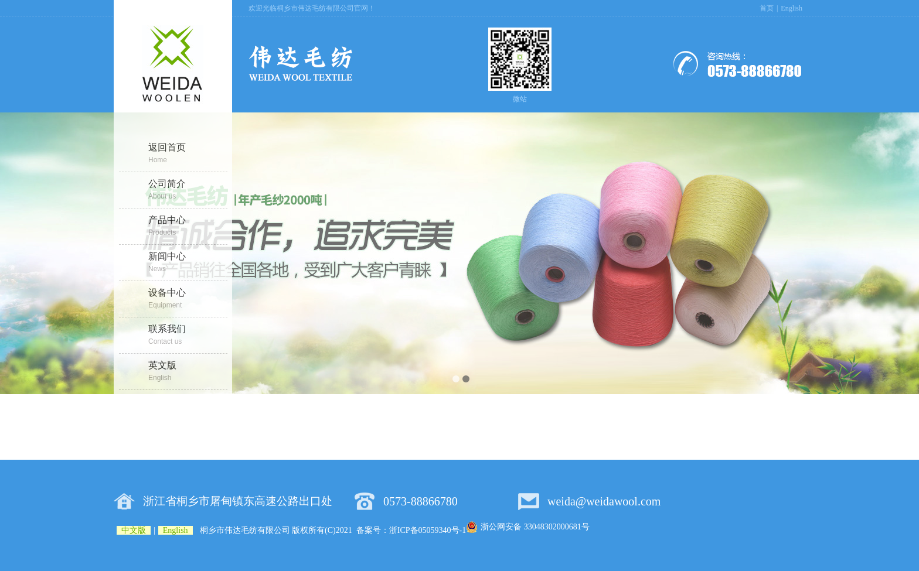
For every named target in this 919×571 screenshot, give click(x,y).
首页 (767, 8)
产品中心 (187, 226)
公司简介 (187, 190)
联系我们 (187, 335)
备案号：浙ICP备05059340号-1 (411, 530)
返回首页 (187, 154)
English (791, 8)
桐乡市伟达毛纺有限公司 (245, 530)
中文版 (133, 530)
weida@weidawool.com (604, 501)
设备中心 (187, 299)
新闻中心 (187, 263)
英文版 (187, 372)
